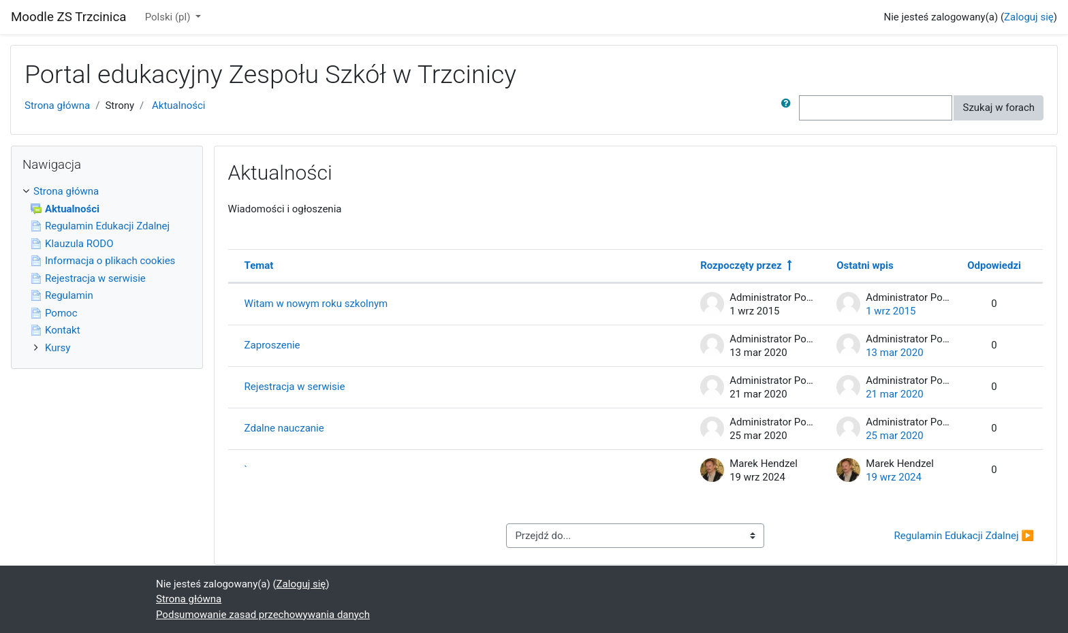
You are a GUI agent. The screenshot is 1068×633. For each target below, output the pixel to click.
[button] (789, 107)
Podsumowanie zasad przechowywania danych (263, 614)
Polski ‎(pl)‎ (169, 17)
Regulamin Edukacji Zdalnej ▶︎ (964, 536)
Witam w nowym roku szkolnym (316, 303)
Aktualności (178, 105)
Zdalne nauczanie (284, 428)
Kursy (57, 348)
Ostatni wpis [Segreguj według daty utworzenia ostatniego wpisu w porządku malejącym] (864, 265)
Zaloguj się (1029, 17)
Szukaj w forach (998, 107)
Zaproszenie (272, 345)
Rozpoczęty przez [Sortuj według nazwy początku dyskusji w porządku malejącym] (740, 265)
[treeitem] (106, 191)
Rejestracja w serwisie (295, 386)
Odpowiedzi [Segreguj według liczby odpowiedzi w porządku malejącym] (994, 265)
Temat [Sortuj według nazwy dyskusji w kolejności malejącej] (259, 265)
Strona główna (57, 105)
